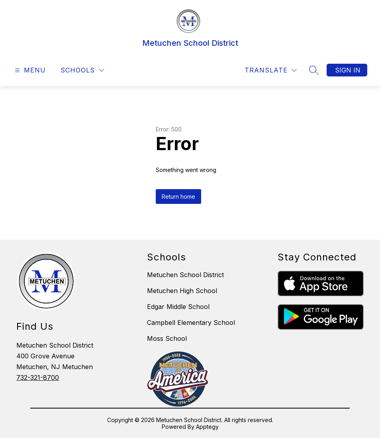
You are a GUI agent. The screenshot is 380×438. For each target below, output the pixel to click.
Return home (178, 196)
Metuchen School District (185, 275)
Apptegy (207, 426)
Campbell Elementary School (191, 323)
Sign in (347, 70)
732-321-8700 (37, 377)
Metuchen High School (182, 291)
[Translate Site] (271, 70)
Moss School (167, 338)
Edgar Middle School (178, 307)
